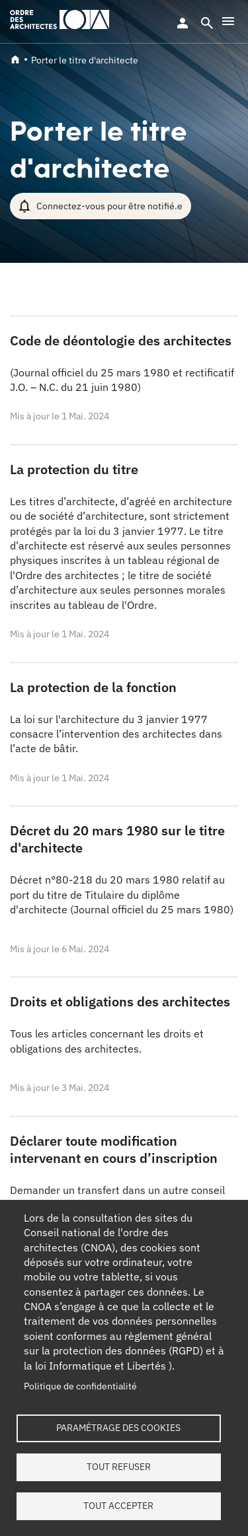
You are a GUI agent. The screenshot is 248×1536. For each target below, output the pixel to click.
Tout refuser (119, 1467)
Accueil (15, 59)
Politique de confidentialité (80, 1386)
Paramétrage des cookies (118, 1428)
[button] (228, 21)
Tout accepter (118, 1506)
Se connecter (182, 23)
